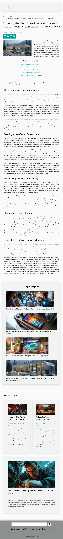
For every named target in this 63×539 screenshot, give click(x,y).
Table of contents (31, 60)
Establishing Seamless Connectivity (30, 70)
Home (4, 16)
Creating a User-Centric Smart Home (31, 67)
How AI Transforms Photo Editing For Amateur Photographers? (27, 356)
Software (14, 529)
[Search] (29, 524)
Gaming (21, 529)
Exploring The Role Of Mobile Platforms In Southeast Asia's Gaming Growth (29, 332)
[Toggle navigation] (6, 7)
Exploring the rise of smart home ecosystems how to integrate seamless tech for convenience (31, 379)
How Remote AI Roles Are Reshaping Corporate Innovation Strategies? (30, 309)
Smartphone (30, 529)
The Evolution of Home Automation (30, 64)
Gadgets (10, 16)
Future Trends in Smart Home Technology (31, 75)
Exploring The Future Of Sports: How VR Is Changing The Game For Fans (16, 421)
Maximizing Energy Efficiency (31, 73)
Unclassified (47, 529)
